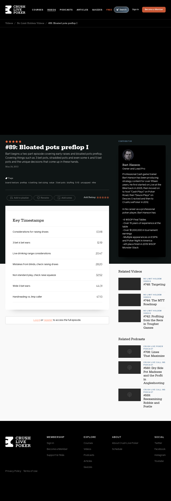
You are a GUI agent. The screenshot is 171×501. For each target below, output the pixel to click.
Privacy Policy (13, 471)
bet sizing (43, 183)
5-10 (77, 183)
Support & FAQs (55, 455)
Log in (36, 320)
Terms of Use (30, 471)
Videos (51, 10)
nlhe (94, 183)
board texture (12, 183)
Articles (82, 10)
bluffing (70, 183)
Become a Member (154, 10)
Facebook (159, 449)
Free (109, 10)
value (51, 183)
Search (121, 9)
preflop (23, 183)
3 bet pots (60, 183)
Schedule (117, 449)
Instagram (160, 455)
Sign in (50, 443)
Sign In (135, 10)
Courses (37, 10)
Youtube (159, 461)
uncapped (86, 183)
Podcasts (66, 10)
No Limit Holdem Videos (30, 23)
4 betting (32, 183)
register (48, 320)
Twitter (158, 443)
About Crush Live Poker (125, 443)
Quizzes (97, 10)
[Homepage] (18, 9)
